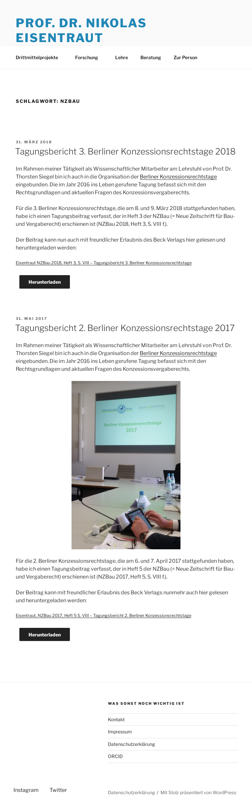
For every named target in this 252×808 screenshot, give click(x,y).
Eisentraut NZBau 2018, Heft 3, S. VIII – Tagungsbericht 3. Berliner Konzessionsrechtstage (104, 262)
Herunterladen (45, 282)
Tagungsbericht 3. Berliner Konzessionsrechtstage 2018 (125, 151)
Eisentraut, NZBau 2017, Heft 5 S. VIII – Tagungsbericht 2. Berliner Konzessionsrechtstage (103, 615)
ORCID (115, 756)
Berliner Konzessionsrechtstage (178, 177)
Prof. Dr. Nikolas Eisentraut (81, 30)
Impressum (120, 731)
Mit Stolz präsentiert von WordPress (198, 792)
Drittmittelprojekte (40, 57)
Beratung (150, 57)
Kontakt (116, 719)
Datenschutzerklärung (131, 744)
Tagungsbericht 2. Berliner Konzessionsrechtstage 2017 (125, 328)
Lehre (121, 57)
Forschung (89, 57)
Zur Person (185, 57)
